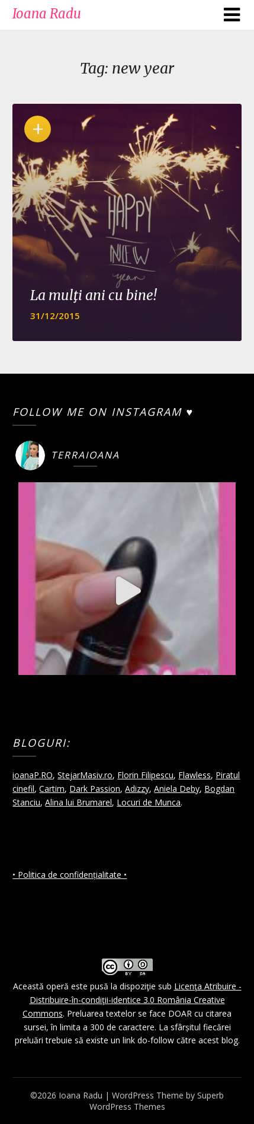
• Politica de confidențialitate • (69, 874)
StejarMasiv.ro (84, 775)
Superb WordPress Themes (156, 1101)
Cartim (52, 788)
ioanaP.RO (32, 775)
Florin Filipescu (145, 775)
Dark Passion (94, 788)
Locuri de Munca (149, 802)
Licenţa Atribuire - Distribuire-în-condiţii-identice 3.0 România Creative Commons (132, 999)
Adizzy (137, 788)
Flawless (194, 775)
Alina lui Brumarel (78, 802)
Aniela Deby (177, 788)
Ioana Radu (46, 13)
